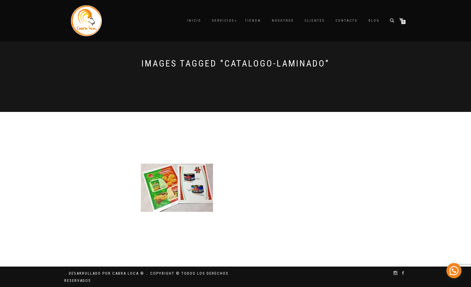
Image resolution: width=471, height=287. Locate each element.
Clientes (315, 21)
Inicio (194, 21)
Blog (374, 21)
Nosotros (283, 21)
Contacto (347, 21)
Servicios (223, 21)
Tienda (253, 21)
